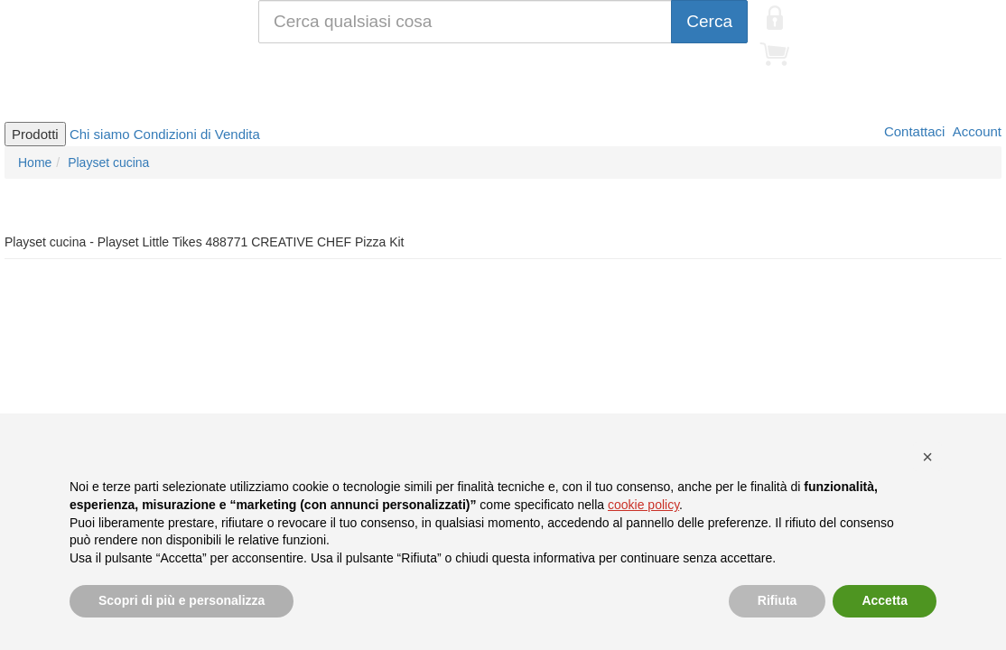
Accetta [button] (885, 600)
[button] (927, 456)
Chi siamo (100, 134)
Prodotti (35, 134)
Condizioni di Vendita (197, 134)
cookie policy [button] (643, 504)
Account (975, 131)
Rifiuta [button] (777, 600)
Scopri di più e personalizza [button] (181, 600)
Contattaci (912, 131)
